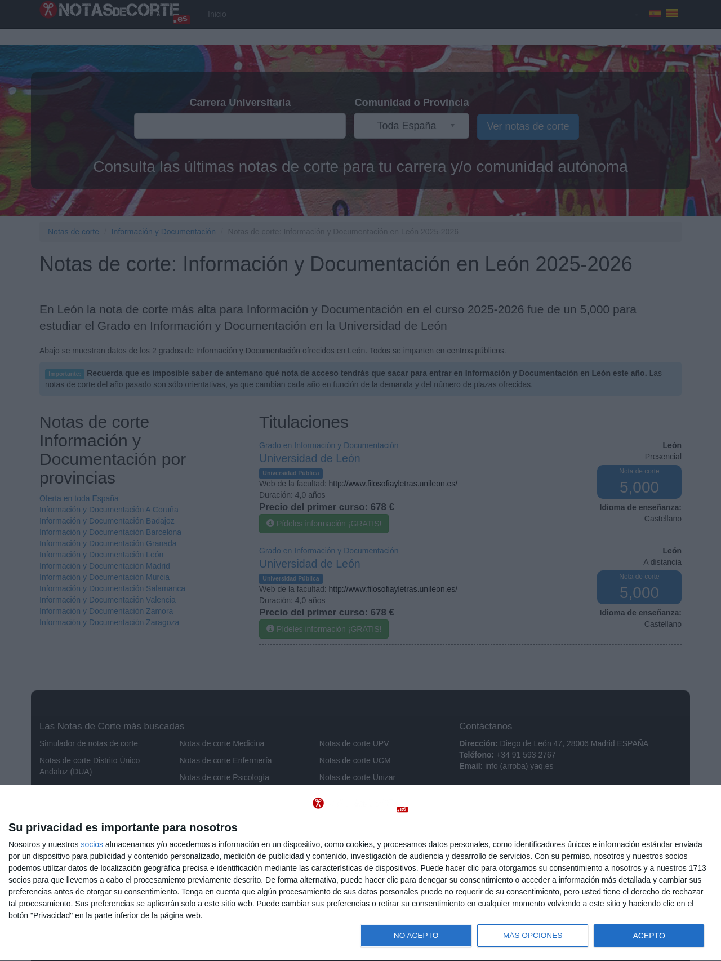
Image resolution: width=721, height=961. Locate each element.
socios (92, 844)
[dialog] (360, 873)
